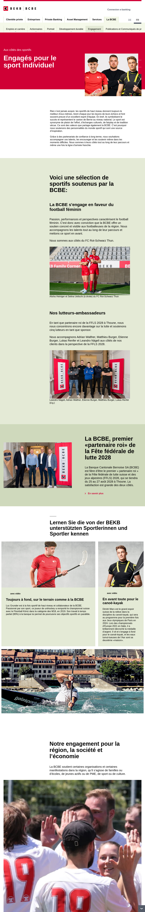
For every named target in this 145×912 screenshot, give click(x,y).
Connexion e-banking (120, 9)
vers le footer (141, 908)
